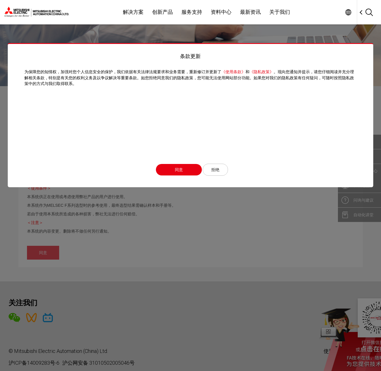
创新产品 (162, 12)
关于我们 (279, 12)
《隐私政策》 (261, 71)
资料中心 (221, 12)
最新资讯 (250, 12)
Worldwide (348, 12)
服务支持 (191, 12)
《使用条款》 (233, 71)
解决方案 (133, 12)
